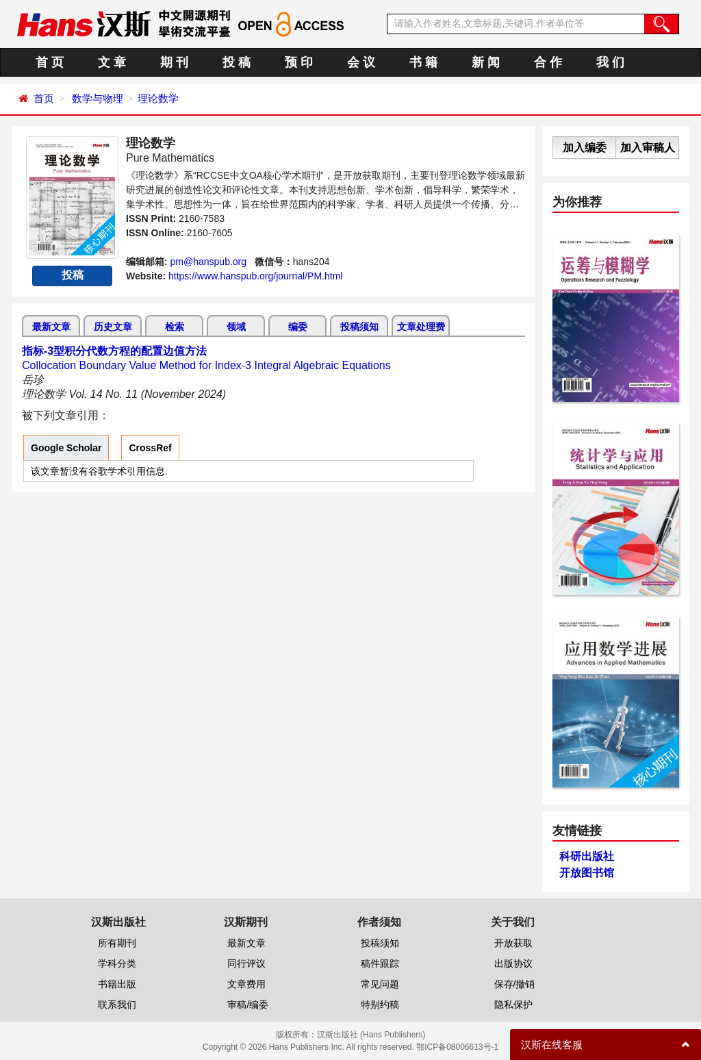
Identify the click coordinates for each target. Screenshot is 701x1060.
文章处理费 (421, 326)
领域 (236, 326)
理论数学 (158, 98)
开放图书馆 (586, 873)
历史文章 (113, 326)
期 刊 (174, 62)
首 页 (50, 62)
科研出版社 (586, 856)
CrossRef (150, 447)
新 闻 (486, 62)
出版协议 (513, 963)
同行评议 (246, 963)
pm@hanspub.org (208, 261)
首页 (44, 98)
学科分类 (117, 963)
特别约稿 (380, 1004)
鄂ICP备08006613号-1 (457, 1047)
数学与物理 (97, 98)
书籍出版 (117, 984)
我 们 (610, 62)
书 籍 (423, 62)
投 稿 (236, 62)
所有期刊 (117, 942)
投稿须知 (359, 326)
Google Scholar (66, 447)
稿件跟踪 (380, 963)
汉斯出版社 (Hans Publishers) (371, 1034)
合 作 (548, 62)
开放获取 (513, 942)
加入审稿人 (647, 147)
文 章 (112, 62)
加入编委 (585, 147)
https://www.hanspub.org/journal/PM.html (255, 275)
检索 (174, 326)
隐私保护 (513, 1004)
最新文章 (51, 326)
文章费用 (246, 984)
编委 (297, 326)
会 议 (361, 62)
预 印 (299, 62)
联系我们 (117, 1004)
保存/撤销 (514, 984)
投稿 (73, 275)
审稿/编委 (247, 1004)
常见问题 (380, 984)
